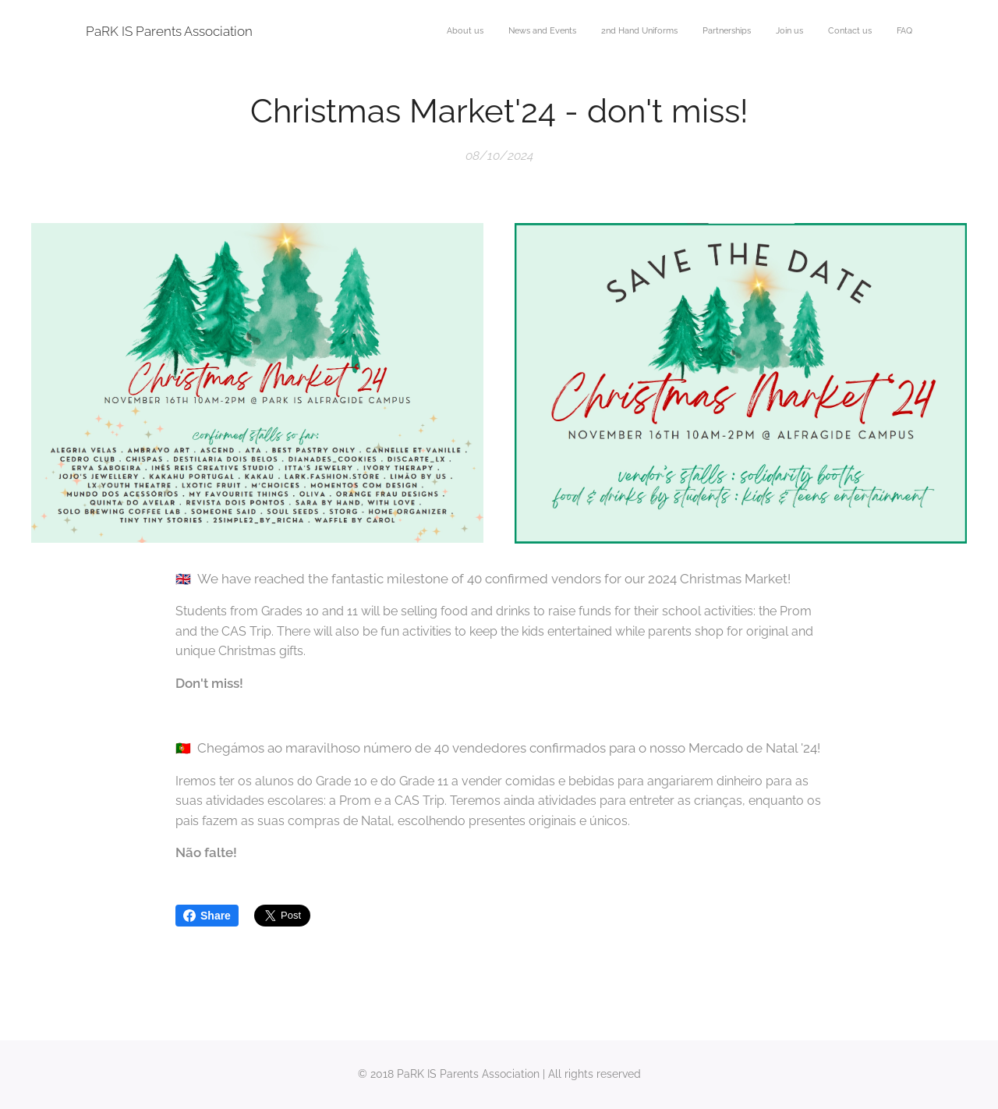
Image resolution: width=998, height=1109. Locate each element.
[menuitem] (767, 31)
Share (207, 915)
